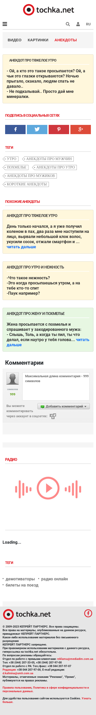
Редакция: (9, 669)
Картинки (38, 40)
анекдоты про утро (55, 167)
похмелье (16, 167)
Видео (15, 40)
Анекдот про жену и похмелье (35, 313)
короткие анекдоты (27, 184)
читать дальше (21, 246)
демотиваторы (20, 579)
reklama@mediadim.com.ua (75, 659)
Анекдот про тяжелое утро (32, 215)
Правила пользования (17, 687)
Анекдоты (66, 40)
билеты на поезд (22, 585)
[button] (78, 24)
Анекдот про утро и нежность (35, 267)
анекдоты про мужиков (31, 176)
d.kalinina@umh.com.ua (18, 673)
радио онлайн (54, 579)
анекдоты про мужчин (49, 159)
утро (11, 159)
